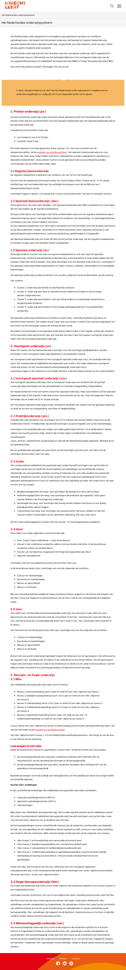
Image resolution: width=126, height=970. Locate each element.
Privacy (63, 958)
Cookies (76, 958)
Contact (50, 958)
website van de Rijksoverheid (52, 151)
